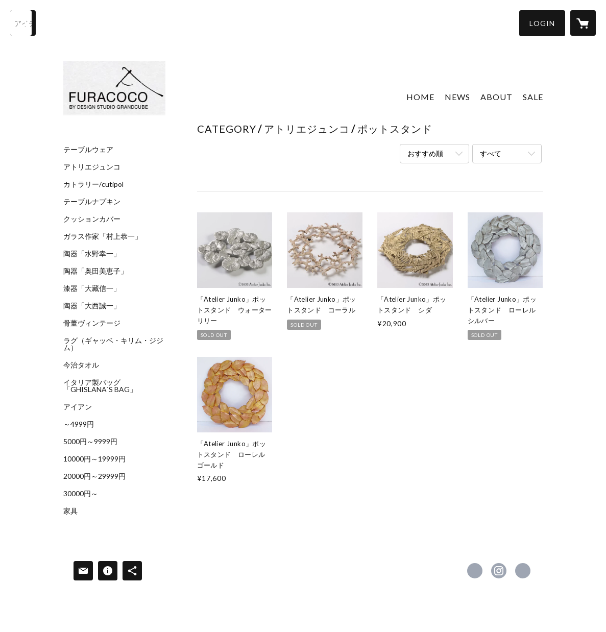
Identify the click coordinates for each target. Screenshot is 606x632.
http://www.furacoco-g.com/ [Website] (522, 570)
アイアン (77, 406)
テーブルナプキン (91, 201)
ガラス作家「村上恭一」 (102, 236)
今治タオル (81, 365)
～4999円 (78, 424)
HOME (420, 97)
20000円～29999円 (94, 476)
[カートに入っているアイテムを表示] (583, 23)
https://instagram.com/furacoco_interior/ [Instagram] (498, 570)
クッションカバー (91, 219)
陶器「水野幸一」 (91, 253)
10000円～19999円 (94, 459)
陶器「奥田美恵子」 (95, 271)
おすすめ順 (425, 153)
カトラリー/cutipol (93, 184)
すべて (490, 153)
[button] (542, 23)
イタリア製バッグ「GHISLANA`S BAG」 (100, 386)
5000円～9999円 (90, 441)
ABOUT (496, 97)
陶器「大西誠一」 (91, 305)
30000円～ (80, 493)
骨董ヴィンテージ (91, 323)
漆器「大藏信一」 (91, 288)
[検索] (23, 23)
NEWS (457, 97)
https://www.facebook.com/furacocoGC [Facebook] (474, 570)
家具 (70, 511)
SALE (533, 97)
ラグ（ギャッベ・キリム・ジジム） (113, 344)
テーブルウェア (88, 149)
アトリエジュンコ (91, 167)
